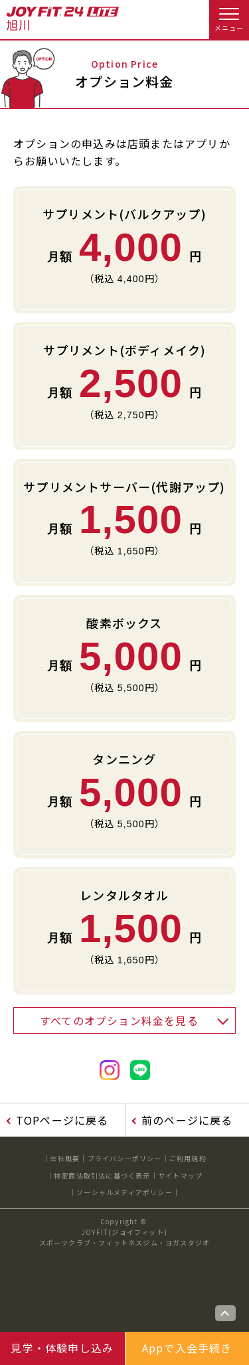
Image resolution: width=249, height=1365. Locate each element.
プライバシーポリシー (125, 1158)
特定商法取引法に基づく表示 (102, 1175)
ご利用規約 (188, 1158)
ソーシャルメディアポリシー (124, 1192)
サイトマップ (180, 1175)
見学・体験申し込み (62, 1348)
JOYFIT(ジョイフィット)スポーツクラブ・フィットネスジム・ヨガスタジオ (124, 1237)
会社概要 (65, 1158)
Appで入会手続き (187, 1348)
